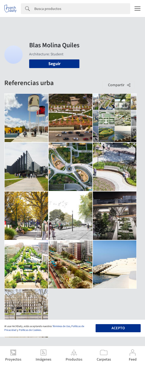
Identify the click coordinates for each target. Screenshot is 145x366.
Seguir (54, 64)
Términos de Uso (61, 326)
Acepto (118, 328)
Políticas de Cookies (30, 330)
